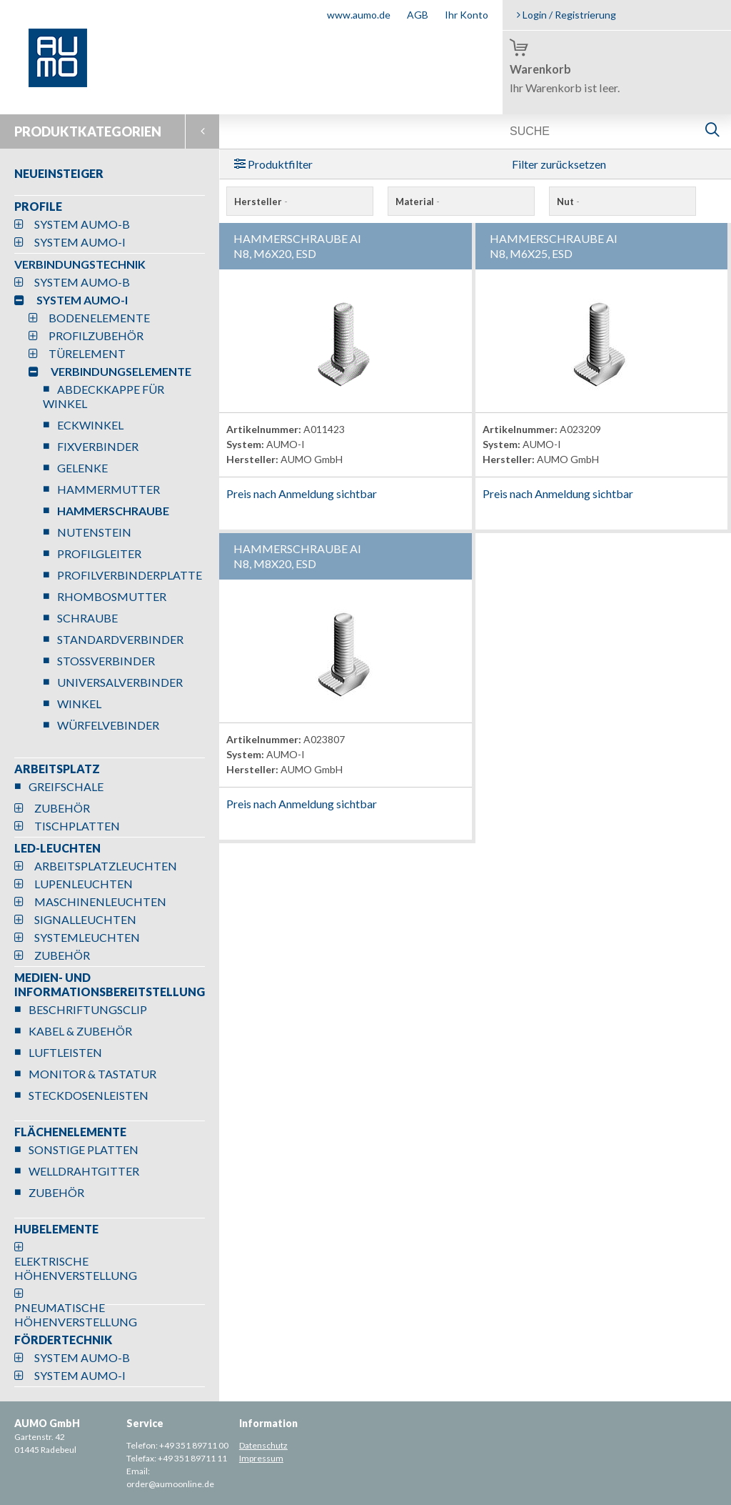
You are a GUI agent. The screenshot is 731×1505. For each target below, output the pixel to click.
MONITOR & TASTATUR (92, 1074)
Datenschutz (263, 1445)
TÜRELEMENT (87, 353)
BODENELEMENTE (99, 317)
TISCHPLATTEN (77, 826)
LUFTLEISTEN (65, 1052)
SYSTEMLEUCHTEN (87, 937)
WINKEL (79, 703)
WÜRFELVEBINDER (108, 725)
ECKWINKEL (90, 425)
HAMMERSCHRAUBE (113, 510)
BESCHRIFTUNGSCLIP (88, 1009)
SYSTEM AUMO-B (82, 224)
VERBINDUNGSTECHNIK (80, 264)
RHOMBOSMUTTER (111, 596)
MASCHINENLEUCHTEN (100, 901)
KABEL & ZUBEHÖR (80, 1031)
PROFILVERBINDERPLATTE (129, 575)
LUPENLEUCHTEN (83, 883)
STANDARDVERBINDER (120, 639)
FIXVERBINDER (97, 446)
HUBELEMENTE (56, 1229)
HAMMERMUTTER (108, 489)
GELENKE (82, 468)
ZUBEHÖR (62, 808)
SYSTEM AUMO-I (80, 242)
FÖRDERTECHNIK (63, 1339)
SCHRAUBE (87, 618)
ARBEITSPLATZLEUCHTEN (105, 866)
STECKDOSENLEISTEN (88, 1095)
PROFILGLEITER (99, 553)
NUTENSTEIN (94, 532)
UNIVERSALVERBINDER (120, 682)
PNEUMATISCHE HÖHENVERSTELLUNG (75, 1314)
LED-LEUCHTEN (57, 848)
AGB (417, 15)
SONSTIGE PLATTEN (83, 1149)
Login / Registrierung (566, 15)
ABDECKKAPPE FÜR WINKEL (103, 396)
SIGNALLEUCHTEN (85, 919)
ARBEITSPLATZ (57, 768)
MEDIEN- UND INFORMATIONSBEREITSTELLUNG (109, 984)
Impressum (261, 1458)
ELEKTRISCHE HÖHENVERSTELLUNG (75, 1268)
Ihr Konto (466, 15)
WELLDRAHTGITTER (84, 1171)
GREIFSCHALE (66, 786)
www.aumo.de (358, 15)
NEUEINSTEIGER (59, 173)
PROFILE (38, 206)
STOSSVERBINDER (106, 660)
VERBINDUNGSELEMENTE (121, 371)
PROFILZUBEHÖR (96, 335)
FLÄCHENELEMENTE (70, 1131)
